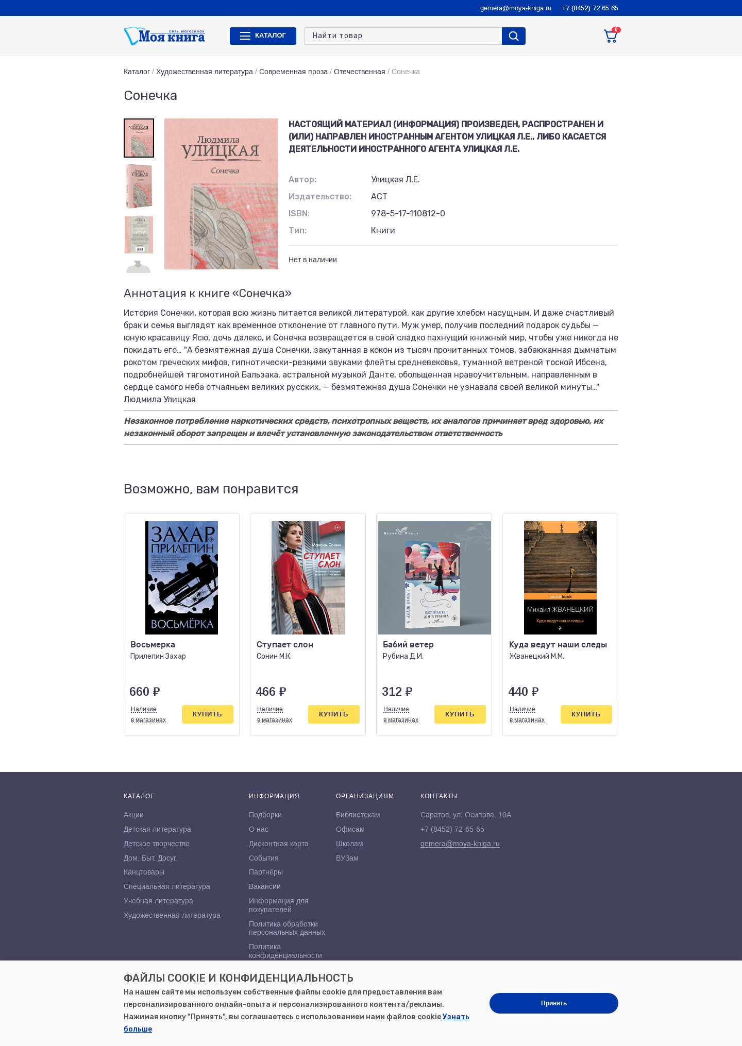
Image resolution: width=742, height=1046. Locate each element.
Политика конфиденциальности (285, 950)
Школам (349, 843)
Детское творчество (157, 843)
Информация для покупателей (279, 905)
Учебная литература (158, 901)
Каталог (137, 71)
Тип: (298, 230)
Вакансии (265, 886)
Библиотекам (358, 815)
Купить (207, 714)
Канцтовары (144, 872)
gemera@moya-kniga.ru (515, 8)
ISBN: (299, 213)
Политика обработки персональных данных (287, 928)
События (264, 858)
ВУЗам (347, 858)
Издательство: (320, 196)
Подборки (265, 815)
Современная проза (293, 71)
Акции (134, 815)
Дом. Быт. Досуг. (150, 858)
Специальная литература (167, 886)
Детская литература (157, 829)
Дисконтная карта (279, 843)
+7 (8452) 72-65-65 (452, 829)
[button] (589, 489)
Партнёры (266, 872)
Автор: (302, 179)
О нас (258, 829)
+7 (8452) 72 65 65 (590, 8)
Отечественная (359, 71)
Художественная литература (204, 71)
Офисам (350, 829)
